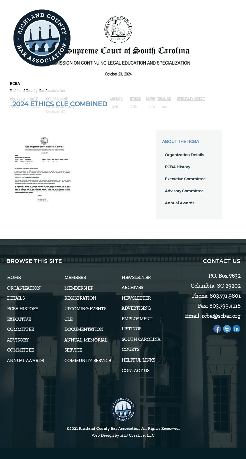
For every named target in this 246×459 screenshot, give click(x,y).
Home (13, 277)
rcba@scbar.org (221, 316)
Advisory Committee (184, 191)
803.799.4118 (224, 306)
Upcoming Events (85, 308)
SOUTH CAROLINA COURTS (141, 344)
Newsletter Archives (136, 282)
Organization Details (184, 155)
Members (74, 277)
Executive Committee (185, 179)
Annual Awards (179, 203)
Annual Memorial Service (85, 345)
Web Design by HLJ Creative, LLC (123, 435)
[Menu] (219, 35)
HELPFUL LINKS (138, 360)
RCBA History (177, 167)
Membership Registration (80, 293)
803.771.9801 (224, 296)
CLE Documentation (83, 324)
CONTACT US (135, 370)
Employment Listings (137, 324)
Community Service (87, 360)
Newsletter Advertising (136, 303)
